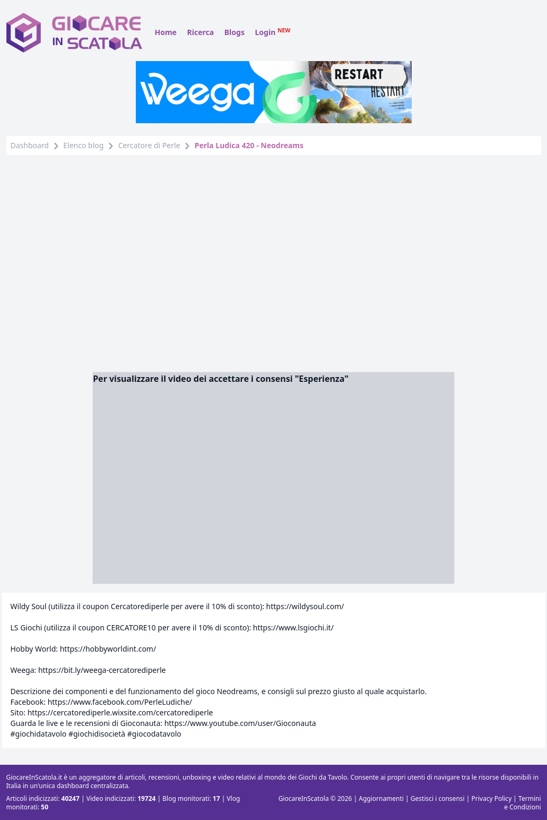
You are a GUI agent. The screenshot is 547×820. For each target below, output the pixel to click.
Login (273, 32)
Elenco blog (83, 145)
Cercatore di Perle (149, 145)
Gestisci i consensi (438, 798)
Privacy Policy (492, 798)
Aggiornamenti (381, 798)
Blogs (234, 32)
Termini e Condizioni (522, 803)
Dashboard (30, 145)
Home (166, 32)
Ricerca (200, 32)
